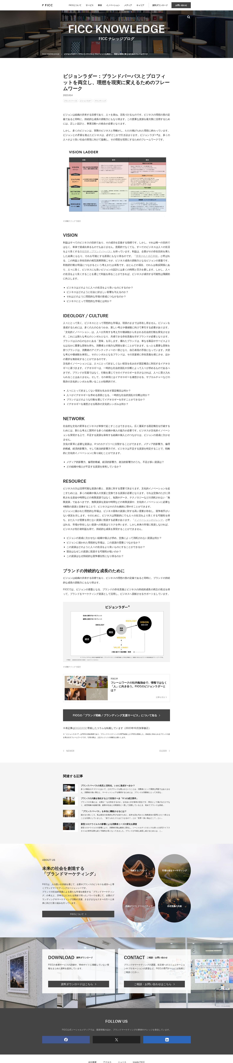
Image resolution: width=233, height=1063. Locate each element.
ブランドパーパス (73, 101)
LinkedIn (156, 1042)
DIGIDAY (80, 730)
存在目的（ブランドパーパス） (96, 252)
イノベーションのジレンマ (148, 520)
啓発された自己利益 (147, 257)
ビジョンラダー (92, 101)
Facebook (55, 1042)
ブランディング (111, 101)
